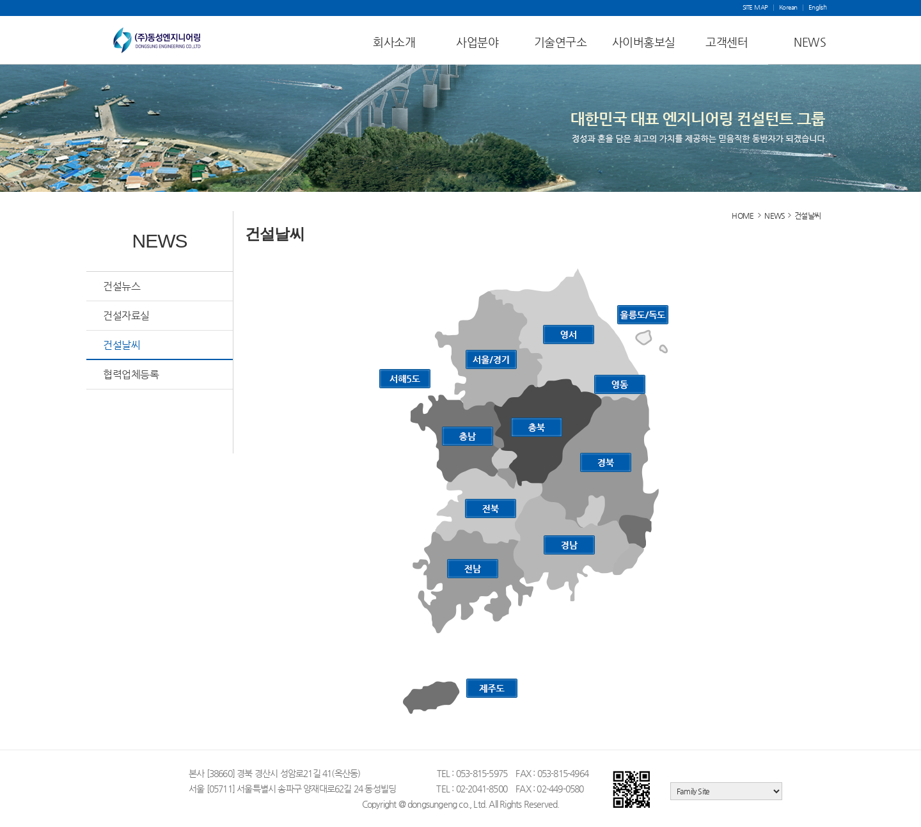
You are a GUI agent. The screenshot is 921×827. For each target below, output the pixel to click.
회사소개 (394, 42)
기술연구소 (560, 42)
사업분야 (477, 42)
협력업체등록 (131, 374)
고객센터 (726, 42)
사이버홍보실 (643, 42)
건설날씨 (121, 345)
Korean (788, 7)
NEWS (810, 42)
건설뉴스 (121, 286)
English (817, 7)
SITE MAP (755, 7)
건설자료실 (126, 316)
